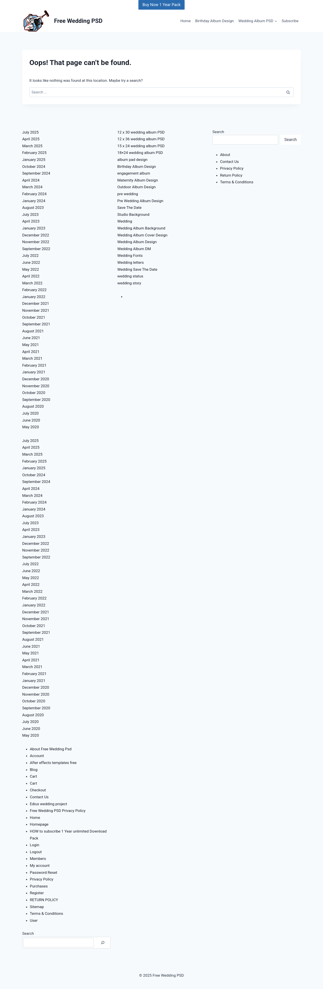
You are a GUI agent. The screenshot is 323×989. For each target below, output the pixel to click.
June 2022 (31, 262)
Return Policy (231, 175)
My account (40, 865)
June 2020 (31, 420)
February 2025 (34, 152)
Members (38, 858)
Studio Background (133, 214)
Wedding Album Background (141, 228)
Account (37, 755)
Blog (33, 769)
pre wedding (127, 194)
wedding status (130, 276)
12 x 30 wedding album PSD (141, 132)
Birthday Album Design (214, 21)
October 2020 (33, 392)
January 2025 (33, 159)
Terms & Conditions (46, 913)
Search (28, 933)
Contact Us (39, 797)
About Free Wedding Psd (51, 749)
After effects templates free (53, 762)
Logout (36, 852)
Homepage (39, 824)
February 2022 (34, 290)
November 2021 (35, 310)
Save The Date (129, 207)
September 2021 (36, 324)
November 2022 (35, 242)
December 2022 (35, 235)
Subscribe (290, 21)
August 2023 (33, 207)
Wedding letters (130, 262)
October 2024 (33, 166)
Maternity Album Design (137, 180)
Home (185, 21)
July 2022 (30, 255)
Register (37, 893)
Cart (33, 776)
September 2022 (36, 249)
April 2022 (30, 276)
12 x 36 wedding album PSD (141, 139)
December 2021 (35, 303)
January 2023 (33, 228)
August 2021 (33, 331)
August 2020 (33, 406)
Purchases (39, 886)
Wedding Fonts (130, 255)
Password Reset (43, 872)
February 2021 (34, 365)
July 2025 (30, 132)
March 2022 (32, 283)
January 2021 (33, 372)
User (34, 920)
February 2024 (34, 194)
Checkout (38, 790)
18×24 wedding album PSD (140, 152)
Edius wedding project (48, 804)
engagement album (133, 173)
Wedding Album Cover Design (142, 235)
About (225, 154)
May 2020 (30, 427)
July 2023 (30, 214)
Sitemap (37, 907)
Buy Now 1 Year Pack (161, 4)
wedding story (129, 283)
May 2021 (30, 344)
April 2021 (30, 351)
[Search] (102, 943)
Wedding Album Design (137, 242)
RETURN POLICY (44, 900)
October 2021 (33, 317)
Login (34, 845)
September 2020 (36, 399)
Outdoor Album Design (136, 187)
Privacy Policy (41, 879)
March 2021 (32, 358)
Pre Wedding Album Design (140, 201)
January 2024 (33, 201)
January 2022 (33, 296)
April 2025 (30, 139)
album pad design (132, 159)
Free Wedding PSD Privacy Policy (57, 810)
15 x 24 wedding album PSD (141, 146)
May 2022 (30, 269)
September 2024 (36, 173)
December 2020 (35, 379)
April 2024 (30, 180)
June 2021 (31, 337)
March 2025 (32, 146)
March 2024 (32, 187)
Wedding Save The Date (137, 269)
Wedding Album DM (134, 249)
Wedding (124, 221)
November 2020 (35, 386)
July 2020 (30, 413)
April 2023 (30, 221)
